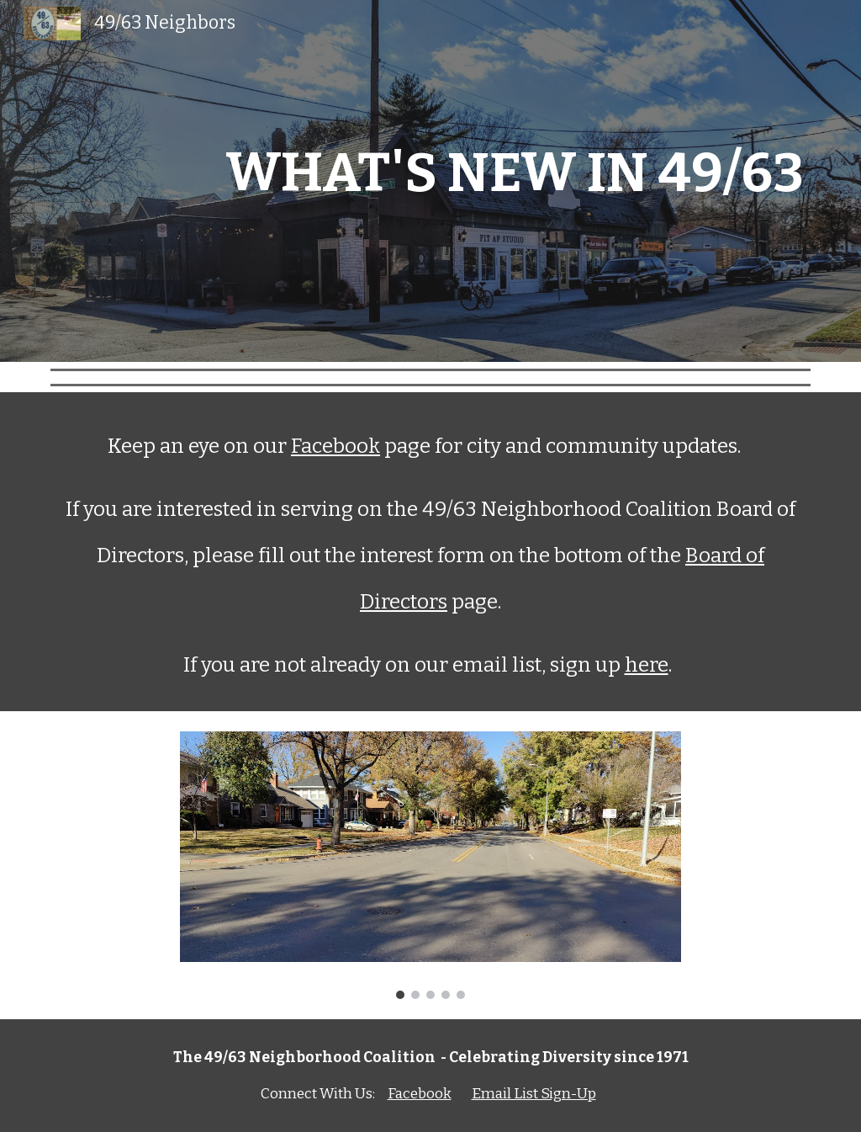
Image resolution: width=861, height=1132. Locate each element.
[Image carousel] (430, 865)
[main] (430, 181)
